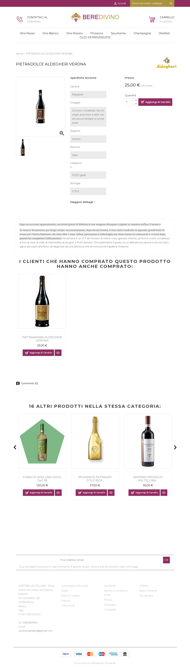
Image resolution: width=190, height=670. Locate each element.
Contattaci (110, 609)
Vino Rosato (74, 33)
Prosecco (96, 33)
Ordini (64, 590)
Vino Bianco (50, 33)
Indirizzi (65, 600)
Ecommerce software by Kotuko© (95, 663)
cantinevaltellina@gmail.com (35, 630)
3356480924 (30, 622)
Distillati (164, 33)
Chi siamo (110, 585)
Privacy (108, 599)
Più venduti (146, 595)
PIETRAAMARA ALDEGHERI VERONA (42, 339)
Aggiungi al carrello (157, 102)
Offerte (144, 585)
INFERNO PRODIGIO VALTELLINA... (148, 478)
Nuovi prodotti (148, 590)
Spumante (118, 33)
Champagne (142, 33)
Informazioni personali (74, 585)
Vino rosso (27, 33)
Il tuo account (72, 578)
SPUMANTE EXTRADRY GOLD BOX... (95, 478)
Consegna (110, 604)
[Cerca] (152, 3)
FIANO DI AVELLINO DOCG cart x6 (42, 478)
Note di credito (70, 595)
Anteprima (58, 352)
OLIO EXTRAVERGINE (95, 37)
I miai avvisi (68, 605)
